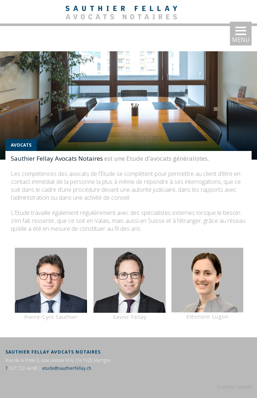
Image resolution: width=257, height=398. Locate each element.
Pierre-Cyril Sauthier (51, 284)
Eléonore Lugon (207, 316)
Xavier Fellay (129, 284)
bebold (245, 387)
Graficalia (226, 387)
